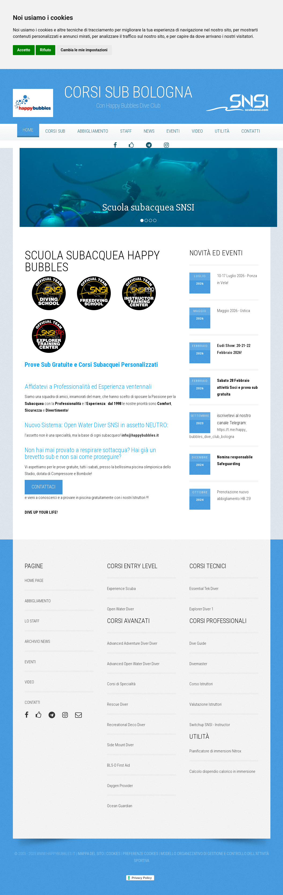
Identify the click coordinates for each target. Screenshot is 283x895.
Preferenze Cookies (140, 853)
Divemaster (198, 663)
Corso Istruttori (201, 684)
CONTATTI (32, 702)
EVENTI (30, 662)
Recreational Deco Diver (126, 724)
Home (28, 129)
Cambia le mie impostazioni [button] (84, 50)
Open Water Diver (120, 609)
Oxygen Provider (120, 785)
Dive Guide (197, 643)
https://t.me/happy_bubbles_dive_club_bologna (218, 433)
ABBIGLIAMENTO (38, 601)
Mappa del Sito (91, 853)
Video (197, 131)
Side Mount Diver (120, 744)
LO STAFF (32, 621)
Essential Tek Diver (203, 588)
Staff (126, 131)
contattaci (44, 487)
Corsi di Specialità (121, 684)
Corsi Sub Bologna (128, 89)
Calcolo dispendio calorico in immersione (222, 771)
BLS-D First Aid (118, 765)
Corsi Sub (55, 131)
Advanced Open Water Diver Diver (133, 663)
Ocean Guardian (119, 805)
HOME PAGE (34, 580)
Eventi (173, 131)
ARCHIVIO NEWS (37, 641)
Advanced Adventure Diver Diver (132, 643)
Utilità (222, 131)
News (149, 131)
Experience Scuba (121, 588)
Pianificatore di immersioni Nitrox (215, 751)
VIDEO (29, 682)
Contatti (250, 131)
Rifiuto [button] (45, 50)
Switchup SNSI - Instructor (209, 724)
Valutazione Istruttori (205, 704)
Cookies (113, 853)
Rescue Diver (117, 704)
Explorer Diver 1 (201, 609)
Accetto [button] (23, 50)
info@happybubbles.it (140, 435)
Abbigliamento (92, 131)
